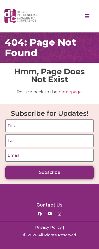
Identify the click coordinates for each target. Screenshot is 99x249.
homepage (70, 91)
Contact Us (49, 205)
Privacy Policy (48, 227)
